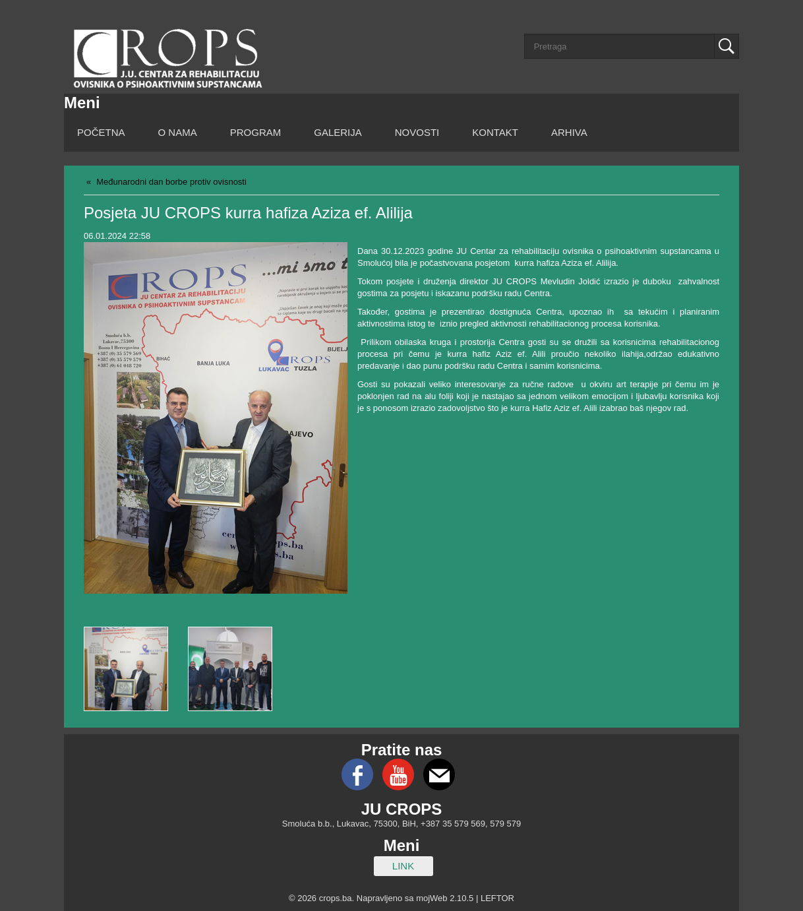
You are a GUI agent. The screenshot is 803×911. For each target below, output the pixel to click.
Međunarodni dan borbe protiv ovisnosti (171, 182)
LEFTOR (497, 898)
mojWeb (431, 898)
